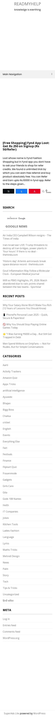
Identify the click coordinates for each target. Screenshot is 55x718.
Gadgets (7, 479)
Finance (7, 460)
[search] (25, 218)
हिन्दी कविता (8, 600)
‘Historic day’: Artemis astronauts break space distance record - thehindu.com (24, 262)
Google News (16, 226)
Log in (6, 619)
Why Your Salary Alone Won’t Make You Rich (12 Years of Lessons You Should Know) (27, 306)
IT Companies (10, 511)
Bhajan (7, 403)
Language (8, 537)
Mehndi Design (11, 556)
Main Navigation (27, 74)
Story (6, 575)
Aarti (5, 365)
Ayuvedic (7, 397)
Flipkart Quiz (10, 467)
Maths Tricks (10, 549)
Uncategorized (11, 594)
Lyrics (6, 543)
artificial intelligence (14, 390)
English (7, 428)
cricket (6, 422)
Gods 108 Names (12, 498)
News (6, 562)
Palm (5, 568)
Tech (5, 581)
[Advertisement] (27, 40)
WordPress (39, 713)
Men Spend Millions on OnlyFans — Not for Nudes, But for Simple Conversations (26, 345)
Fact (5, 447)
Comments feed (11, 631)
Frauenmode (10, 473)
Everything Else (11, 441)
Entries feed (9, 625)
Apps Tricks (9, 384)
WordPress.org (11, 638)
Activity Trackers (12, 371)
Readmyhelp (27, 4)
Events (6, 435)
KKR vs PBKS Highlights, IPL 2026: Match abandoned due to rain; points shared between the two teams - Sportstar (25, 284)
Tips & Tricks (10, 588)
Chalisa (7, 416)
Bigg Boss (8, 409)
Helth (6, 505)
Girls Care (8, 486)
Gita (5, 492)
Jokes (6, 518)
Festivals (7, 454)
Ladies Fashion (11, 530)
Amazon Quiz (10, 377)
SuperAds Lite (11, 713)
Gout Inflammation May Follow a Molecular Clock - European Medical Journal (26, 272)
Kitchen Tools (10, 524)
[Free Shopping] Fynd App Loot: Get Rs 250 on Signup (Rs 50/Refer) (26, 146)
